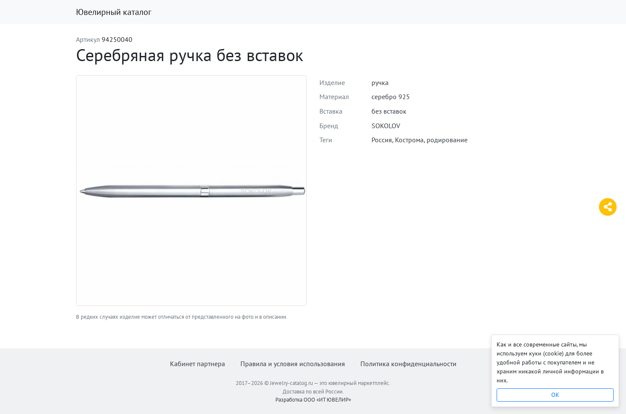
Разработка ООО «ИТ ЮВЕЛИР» (313, 399)
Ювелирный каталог (113, 12)
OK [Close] (555, 395)
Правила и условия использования (292, 363)
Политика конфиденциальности (408, 363)
